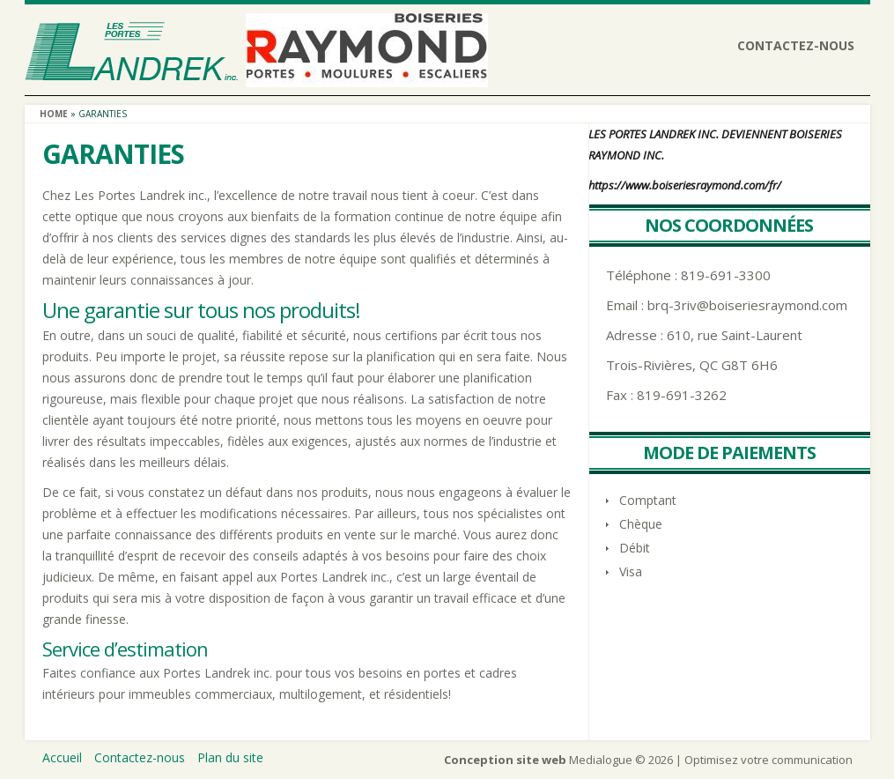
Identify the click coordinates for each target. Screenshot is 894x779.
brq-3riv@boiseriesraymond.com (747, 305)
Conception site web (505, 760)
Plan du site (230, 757)
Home (54, 114)
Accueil (62, 757)
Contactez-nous (795, 45)
